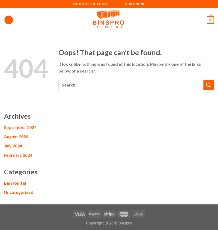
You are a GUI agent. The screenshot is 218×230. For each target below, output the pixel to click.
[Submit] (208, 85)
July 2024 (13, 145)
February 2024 (18, 154)
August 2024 (16, 136)
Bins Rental (15, 182)
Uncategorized (18, 192)
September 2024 (20, 127)
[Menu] (8, 20)
